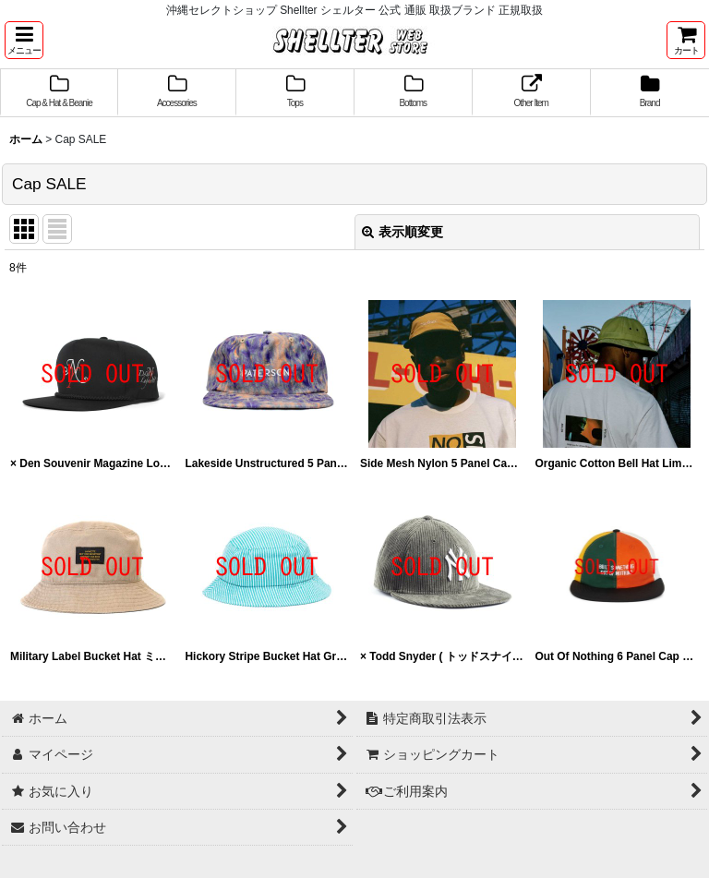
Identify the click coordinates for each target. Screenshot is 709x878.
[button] (24, 40)
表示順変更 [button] (402, 231)
